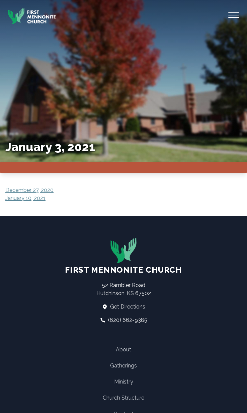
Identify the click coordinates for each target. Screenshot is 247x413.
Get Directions (123, 306)
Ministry (123, 381)
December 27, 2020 (29, 190)
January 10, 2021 (25, 198)
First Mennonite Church (123, 256)
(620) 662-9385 (123, 320)
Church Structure (123, 398)
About (123, 349)
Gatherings (123, 365)
